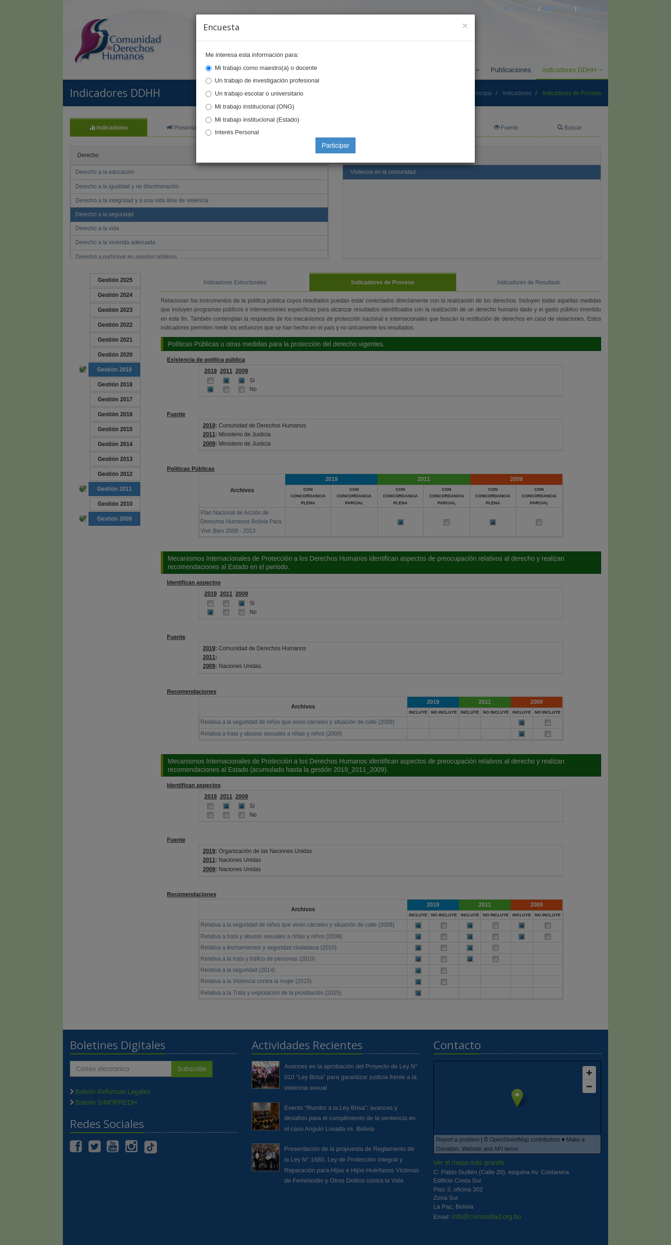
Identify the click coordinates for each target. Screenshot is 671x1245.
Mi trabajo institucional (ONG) (254, 106)
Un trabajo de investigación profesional (267, 80)
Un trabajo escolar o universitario (259, 93)
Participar (335, 145)
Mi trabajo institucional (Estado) (257, 119)
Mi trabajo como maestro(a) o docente (266, 67)
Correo (557, 8)
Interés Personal (237, 132)
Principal (519, 8)
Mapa (590, 8)
